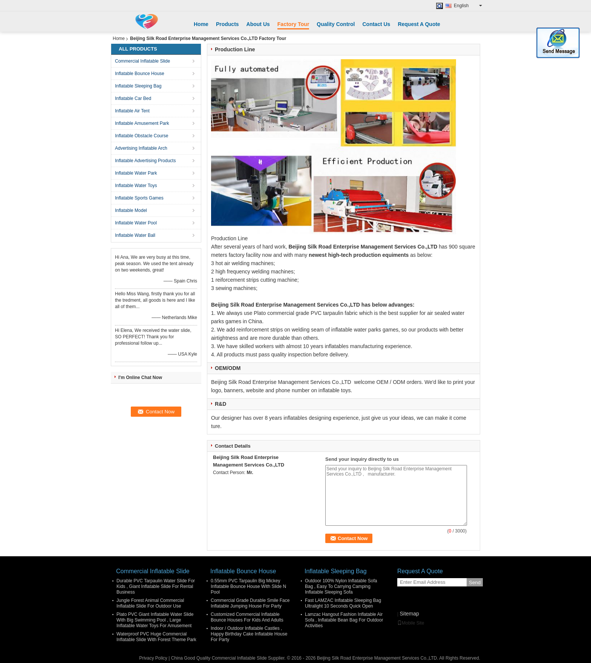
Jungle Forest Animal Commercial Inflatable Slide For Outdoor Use (150, 603)
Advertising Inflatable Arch (141, 148)
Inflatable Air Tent (132, 111)
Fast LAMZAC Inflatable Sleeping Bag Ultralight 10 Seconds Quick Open (343, 603)
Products (227, 24)
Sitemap (409, 614)
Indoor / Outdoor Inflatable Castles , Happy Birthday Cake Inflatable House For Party (249, 634)
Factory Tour (293, 24)
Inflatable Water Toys (136, 185)
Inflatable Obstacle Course (141, 135)
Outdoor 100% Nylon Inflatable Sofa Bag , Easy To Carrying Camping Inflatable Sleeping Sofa (341, 586)
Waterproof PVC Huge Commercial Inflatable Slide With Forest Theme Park (156, 636)
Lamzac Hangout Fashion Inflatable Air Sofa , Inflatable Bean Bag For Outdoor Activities (344, 620)
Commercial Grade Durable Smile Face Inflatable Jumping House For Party (250, 603)
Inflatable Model (131, 210)
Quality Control (336, 24)
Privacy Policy (153, 658)
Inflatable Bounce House (139, 73)
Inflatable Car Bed (133, 98)
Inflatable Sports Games (139, 198)
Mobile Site (410, 623)
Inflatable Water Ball (135, 235)
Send (475, 582)
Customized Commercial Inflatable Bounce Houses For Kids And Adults (247, 617)
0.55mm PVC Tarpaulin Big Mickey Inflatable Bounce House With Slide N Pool (248, 586)
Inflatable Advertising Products (145, 160)
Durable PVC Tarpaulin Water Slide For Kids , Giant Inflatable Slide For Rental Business (155, 586)
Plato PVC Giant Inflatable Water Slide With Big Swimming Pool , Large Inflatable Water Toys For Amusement (154, 620)
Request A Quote (419, 24)
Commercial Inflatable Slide (142, 61)
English (468, 5)
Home (201, 24)
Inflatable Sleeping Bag (138, 86)
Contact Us (376, 24)
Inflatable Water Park (136, 173)
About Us (258, 24)
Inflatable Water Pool (136, 223)
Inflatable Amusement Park (142, 123)
